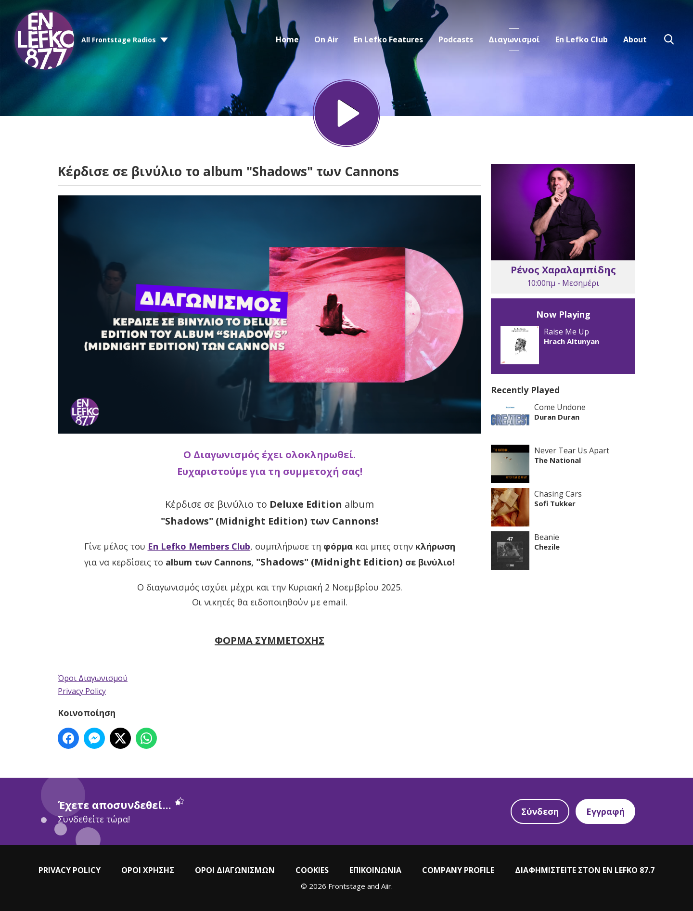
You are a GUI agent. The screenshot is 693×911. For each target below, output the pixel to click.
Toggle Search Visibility (669, 39)
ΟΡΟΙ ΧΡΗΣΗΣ (147, 870)
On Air (326, 39)
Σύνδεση (540, 811)
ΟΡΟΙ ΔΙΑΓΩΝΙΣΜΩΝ (235, 870)
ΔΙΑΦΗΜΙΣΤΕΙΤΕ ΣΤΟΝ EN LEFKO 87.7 (584, 870)
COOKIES (312, 870)
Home (287, 39)
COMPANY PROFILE (458, 870)
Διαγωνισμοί (514, 39)
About (635, 39)
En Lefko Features (388, 39)
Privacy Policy (82, 691)
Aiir (386, 886)
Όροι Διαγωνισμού (93, 678)
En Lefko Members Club (199, 546)
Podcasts (455, 39)
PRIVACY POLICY (69, 870)
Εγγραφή (605, 811)
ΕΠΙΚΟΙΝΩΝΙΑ (375, 870)
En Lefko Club (581, 39)
